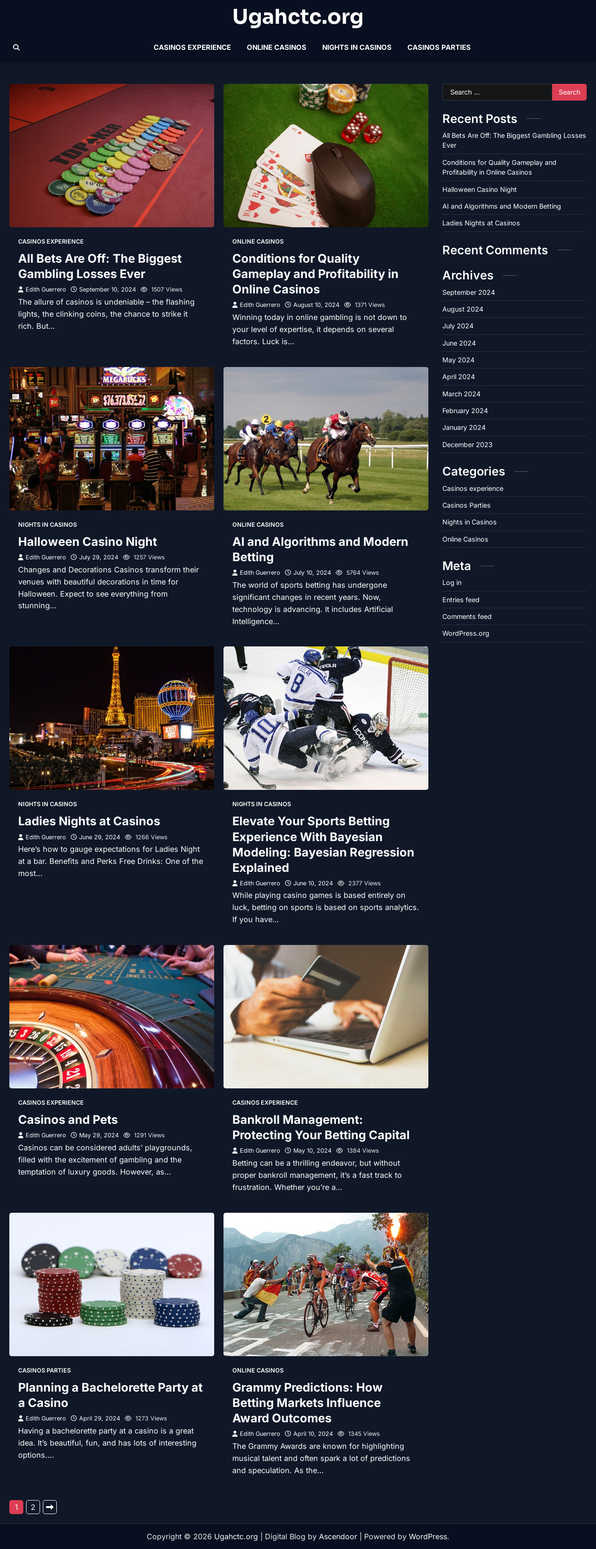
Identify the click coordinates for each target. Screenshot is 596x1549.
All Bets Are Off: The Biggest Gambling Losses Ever (100, 266)
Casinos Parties (439, 47)
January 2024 (464, 427)
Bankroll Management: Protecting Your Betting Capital (321, 1127)
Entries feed (461, 600)
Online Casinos (276, 47)
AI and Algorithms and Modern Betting (501, 206)
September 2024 (468, 292)
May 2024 (458, 360)
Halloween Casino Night (87, 541)
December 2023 (467, 444)
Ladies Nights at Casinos (89, 821)
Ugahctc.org (298, 17)
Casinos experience (192, 47)
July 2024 (458, 326)
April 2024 (458, 376)
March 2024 (461, 394)
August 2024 (462, 309)
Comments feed (467, 616)
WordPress (428, 1536)
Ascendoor (338, 1536)
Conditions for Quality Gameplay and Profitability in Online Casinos (315, 273)
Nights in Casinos (357, 47)
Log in (451, 582)
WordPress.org (465, 633)
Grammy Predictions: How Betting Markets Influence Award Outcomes (307, 1402)
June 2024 (459, 343)
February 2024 (465, 410)
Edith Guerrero (42, 289)
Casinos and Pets (68, 1119)
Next (50, 1507)
